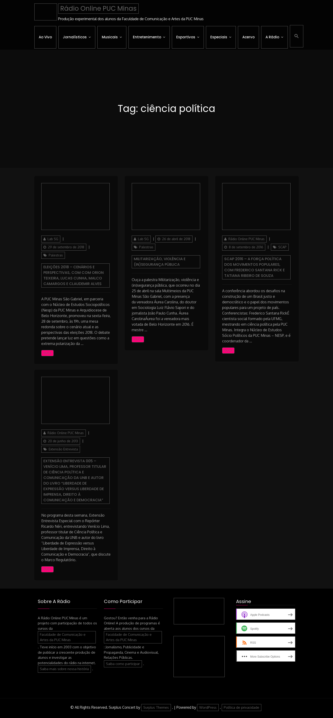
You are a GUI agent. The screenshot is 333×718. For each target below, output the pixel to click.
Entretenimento (147, 37)
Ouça (47, 353)
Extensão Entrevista (63, 449)
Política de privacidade (241, 707)
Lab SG (53, 239)
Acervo (248, 37)
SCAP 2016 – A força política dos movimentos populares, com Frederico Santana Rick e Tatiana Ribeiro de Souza (254, 267)
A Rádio (272, 37)
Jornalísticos (75, 37)
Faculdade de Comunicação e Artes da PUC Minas (63, 637)
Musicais (110, 37)
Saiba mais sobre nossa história (64, 669)
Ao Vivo (45, 37)
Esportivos (185, 37)
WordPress (208, 707)
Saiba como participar (123, 664)
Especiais (218, 37)
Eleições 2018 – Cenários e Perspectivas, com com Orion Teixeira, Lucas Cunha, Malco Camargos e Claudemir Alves (73, 275)
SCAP (282, 247)
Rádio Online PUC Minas (98, 8)
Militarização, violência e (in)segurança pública (160, 261)
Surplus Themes (156, 707)
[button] (296, 36)
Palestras (56, 255)
